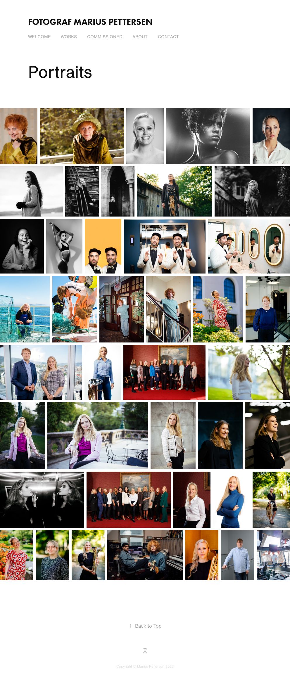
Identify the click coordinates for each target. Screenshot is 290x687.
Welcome (39, 36)
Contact (168, 36)
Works (69, 36)
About (140, 36)
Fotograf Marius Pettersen (90, 21)
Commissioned (104, 36)
